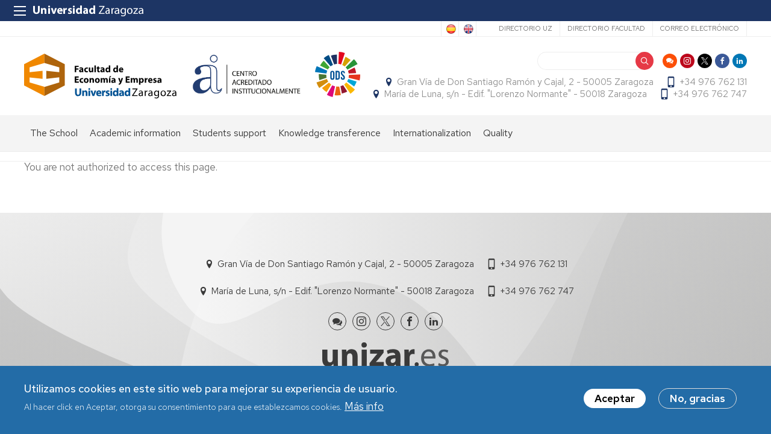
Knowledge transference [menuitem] (329, 133)
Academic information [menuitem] (135, 133)
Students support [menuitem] (229, 133)
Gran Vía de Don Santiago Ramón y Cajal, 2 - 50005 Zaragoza (525, 82)
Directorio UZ (525, 28)
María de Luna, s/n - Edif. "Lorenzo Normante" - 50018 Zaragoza (515, 94)
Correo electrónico (699, 28)
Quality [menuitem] (498, 133)
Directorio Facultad (606, 28)
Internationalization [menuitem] (432, 133)
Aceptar (615, 400)
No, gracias (697, 400)
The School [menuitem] (54, 133)
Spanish (450, 29)
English (467, 29)
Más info (364, 407)
